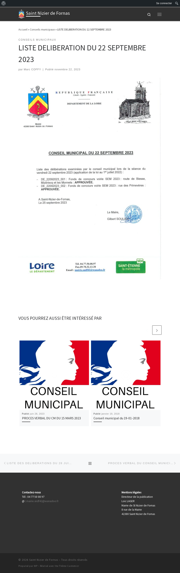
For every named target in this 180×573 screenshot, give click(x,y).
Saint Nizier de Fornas (43, 560)
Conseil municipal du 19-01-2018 (117, 418)
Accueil (22, 29)
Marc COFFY (32, 69)
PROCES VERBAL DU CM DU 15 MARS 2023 (51, 418)
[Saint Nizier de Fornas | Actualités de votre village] (21, 14)
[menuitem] (3, 3)
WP (36, 565)
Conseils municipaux (42, 29)
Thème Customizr (69, 565)
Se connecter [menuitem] (164, 3)
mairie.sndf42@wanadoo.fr (42, 501)
